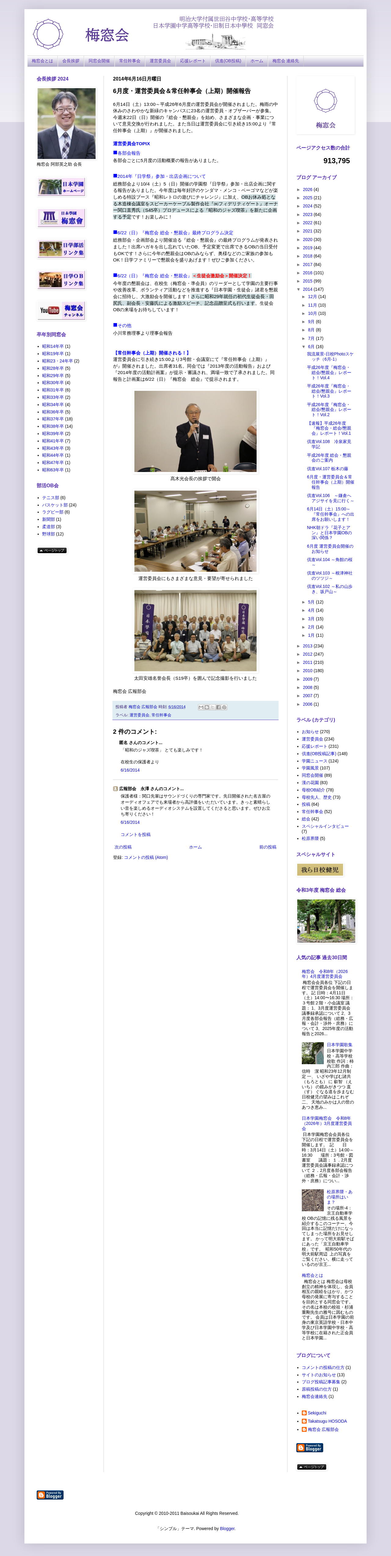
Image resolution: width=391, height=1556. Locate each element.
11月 (313, 305)
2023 (308, 214)
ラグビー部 (53, 512)
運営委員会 (160, 60)
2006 (308, 704)
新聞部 (48, 519)
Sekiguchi (317, 1412)
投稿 (306, 804)
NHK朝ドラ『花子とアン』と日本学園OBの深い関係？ (329, 532)
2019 (308, 247)
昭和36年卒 (53, 411)
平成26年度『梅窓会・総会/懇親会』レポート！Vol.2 (329, 409)
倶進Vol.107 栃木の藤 (330, 468)
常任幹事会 (130, 60)
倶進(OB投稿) (228, 60)
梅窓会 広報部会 (323, 1429)
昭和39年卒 (53, 433)
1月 (312, 635)
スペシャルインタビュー (325, 826)
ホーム (256, 60)
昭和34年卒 (53, 404)
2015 (308, 281)
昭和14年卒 (53, 346)
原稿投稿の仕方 (317, 1389)
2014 (308, 289)
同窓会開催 (99, 60)
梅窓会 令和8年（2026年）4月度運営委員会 (325, 974)
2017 (308, 264)
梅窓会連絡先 (314, 1396)
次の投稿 (123, 847)
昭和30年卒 (53, 382)
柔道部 (48, 526)
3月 (312, 618)
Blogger (227, 1528)
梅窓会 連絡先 (285, 60)
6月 (312, 346)
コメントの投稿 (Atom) (146, 857)
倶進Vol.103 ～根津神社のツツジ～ (330, 576)
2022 (308, 222)
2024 (308, 206)
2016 (308, 272)
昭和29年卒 (53, 375)
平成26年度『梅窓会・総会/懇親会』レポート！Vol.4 (329, 372)
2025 (308, 197)
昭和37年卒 (53, 418)
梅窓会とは (42, 60)
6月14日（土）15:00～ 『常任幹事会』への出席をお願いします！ (330, 514)
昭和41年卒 (53, 440)
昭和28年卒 (53, 368)
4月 (312, 610)
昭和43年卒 (53, 448)
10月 (313, 313)
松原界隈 (310, 838)
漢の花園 (310, 782)
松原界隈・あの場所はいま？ (340, 1197)
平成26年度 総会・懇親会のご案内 (329, 458)
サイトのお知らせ (319, 1374)
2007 (308, 695)
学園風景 (310, 767)
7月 (312, 338)
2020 (308, 239)
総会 (306, 818)
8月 (312, 329)
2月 (312, 627)
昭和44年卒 (53, 455)
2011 (308, 662)
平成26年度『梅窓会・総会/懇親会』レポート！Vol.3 (329, 391)
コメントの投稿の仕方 (323, 1367)
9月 (312, 321)
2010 (308, 670)
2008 (308, 687)
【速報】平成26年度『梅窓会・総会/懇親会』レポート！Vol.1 (329, 428)
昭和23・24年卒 (57, 360)
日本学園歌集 (340, 1044)
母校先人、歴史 (317, 797)
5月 (312, 602)
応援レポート (193, 60)
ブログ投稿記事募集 (321, 1381)
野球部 (48, 533)
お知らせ (310, 731)
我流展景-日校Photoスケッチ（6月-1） (330, 356)
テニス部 (50, 497)
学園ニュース (314, 760)
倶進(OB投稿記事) (319, 753)
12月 (313, 296)
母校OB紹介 (313, 789)
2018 (308, 256)
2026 (308, 189)
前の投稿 (267, 847)
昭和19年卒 (53, 353)
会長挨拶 (70, 60)
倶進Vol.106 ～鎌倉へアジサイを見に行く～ (330, 498)
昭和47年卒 (53, 462)
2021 (308, 231)
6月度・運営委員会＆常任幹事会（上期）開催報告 (330, 482)
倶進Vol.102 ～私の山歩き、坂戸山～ (330, 589)
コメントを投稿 (136, 834)
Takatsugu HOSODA (327, 1421)
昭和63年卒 (53, 469)
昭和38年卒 (53, 426)
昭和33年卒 (53, 397)
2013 (308, 645)
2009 (308, 679)
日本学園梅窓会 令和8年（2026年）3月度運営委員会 (327, 1123)
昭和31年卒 (53, 389)
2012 (308, 654)
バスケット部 (55, 504)
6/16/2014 (130, 770)
